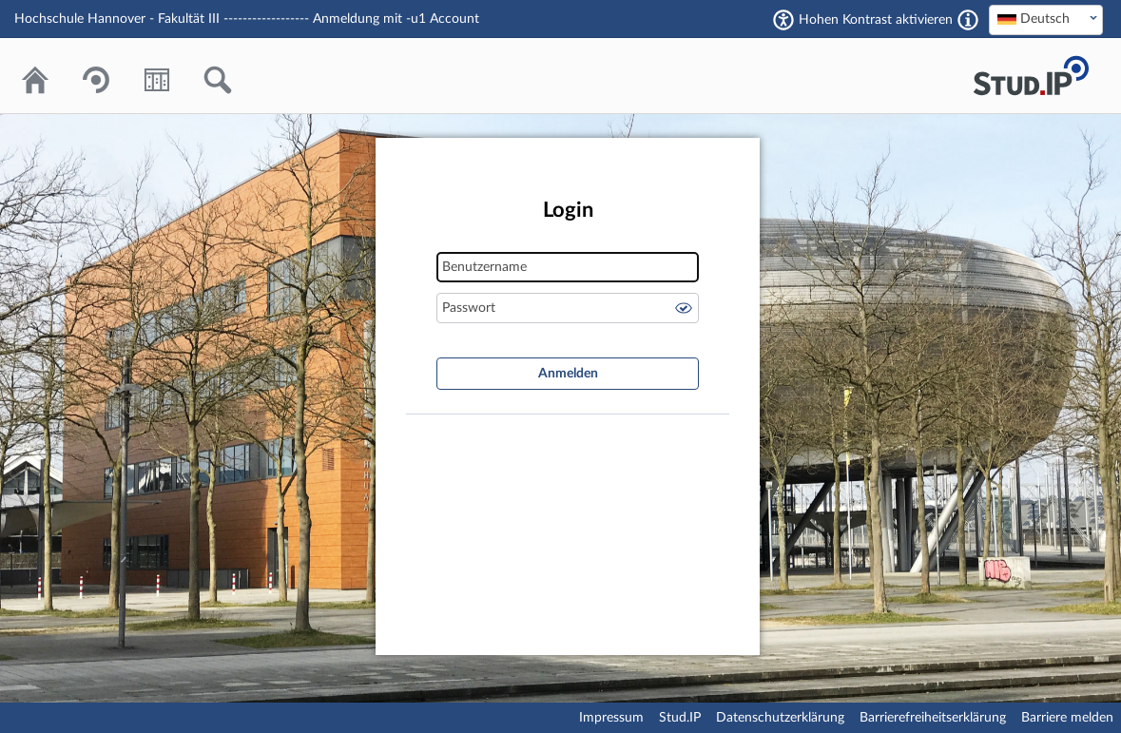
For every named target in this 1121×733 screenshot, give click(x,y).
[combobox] (1046, 20)
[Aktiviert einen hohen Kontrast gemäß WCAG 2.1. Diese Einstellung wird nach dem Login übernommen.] (968, 20)
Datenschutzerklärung (780, 717)
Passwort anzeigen (683, 308)
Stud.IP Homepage (1030, 75)
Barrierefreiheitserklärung (933, 717)
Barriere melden (1067, 717)
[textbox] (1046, 19)
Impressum (611, 717)
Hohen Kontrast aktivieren (876, 20)
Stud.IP (680, 717)
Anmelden (568, 373)
